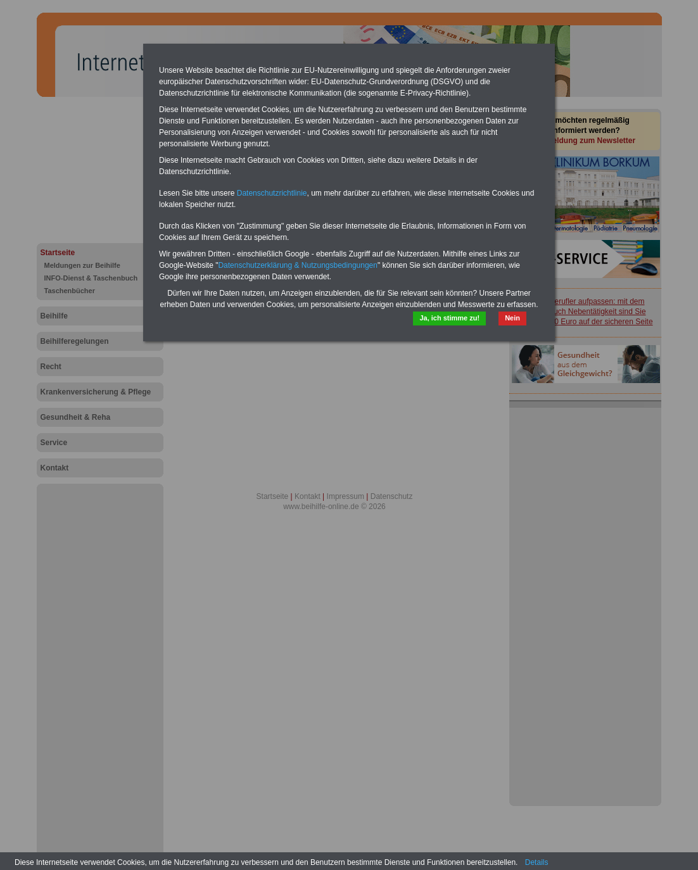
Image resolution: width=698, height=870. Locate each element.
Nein (512, 318)
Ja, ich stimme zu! (449, 318)
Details (537, 862)
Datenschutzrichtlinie (272, 193)
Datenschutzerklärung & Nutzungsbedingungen (298, 265)
